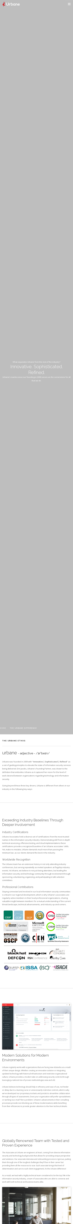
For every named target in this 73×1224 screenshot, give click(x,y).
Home (3, 728)
